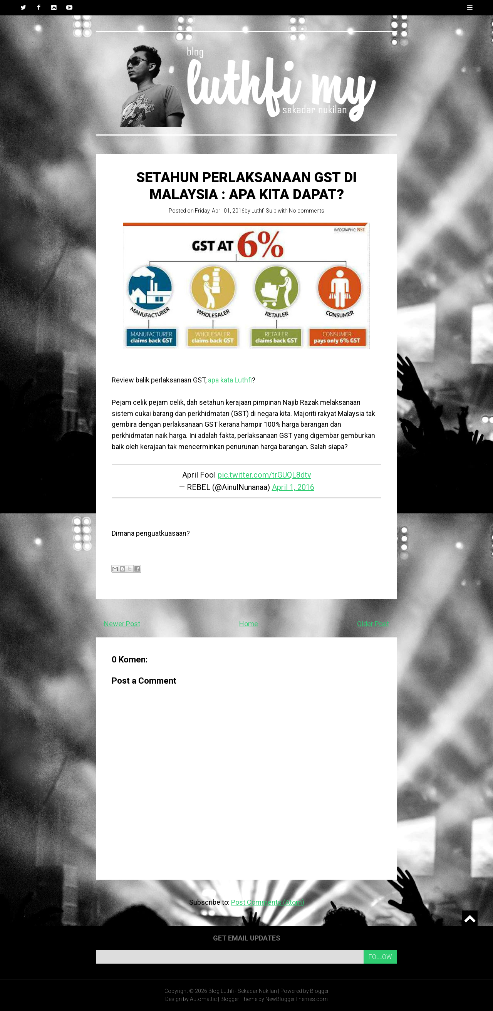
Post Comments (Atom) (267, 902)
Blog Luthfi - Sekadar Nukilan (242, 991)
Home (248, 624)
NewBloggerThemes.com (296, 999)
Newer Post (122, 624)
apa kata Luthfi (230, 380)
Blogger (319, 991)
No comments (306, 211)
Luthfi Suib (264, 211)
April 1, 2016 (293, 487)
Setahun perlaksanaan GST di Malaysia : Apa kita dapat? (246, 185)
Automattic (203, 999)
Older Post (373, 624)
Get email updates (246, 938)
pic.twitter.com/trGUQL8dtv (264, 475)
